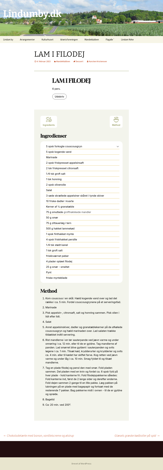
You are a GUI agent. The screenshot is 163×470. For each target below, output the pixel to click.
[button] (117, 146)
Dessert (79, 61)
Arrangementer (27, 39)
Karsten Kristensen (98, 61)
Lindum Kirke (127, 39)
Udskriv (59, 96)
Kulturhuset (47, 39)
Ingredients (49, 121)
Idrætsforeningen (69, 39)
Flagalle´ (110, 39)
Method (116, 121)
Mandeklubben (91, 39)
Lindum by (8, 39)
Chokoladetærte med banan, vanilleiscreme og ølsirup (38, 435)
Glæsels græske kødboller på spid (137, 435)
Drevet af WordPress (81, 463)
